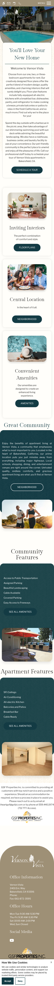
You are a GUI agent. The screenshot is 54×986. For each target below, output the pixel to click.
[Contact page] (8, 3)
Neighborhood (27, 319)
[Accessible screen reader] (3, 3)
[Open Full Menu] (43, 3)
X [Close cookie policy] (51, 962)
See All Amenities (20, 611)
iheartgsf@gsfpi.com (11, 804)
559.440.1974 (46, 804)
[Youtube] (12, 940)
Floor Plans (27, 247)
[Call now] (19, 3)
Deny (20, 981)
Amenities (27, 403)
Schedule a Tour (27, 170)
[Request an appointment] (14, 3)
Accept (7, 981)
